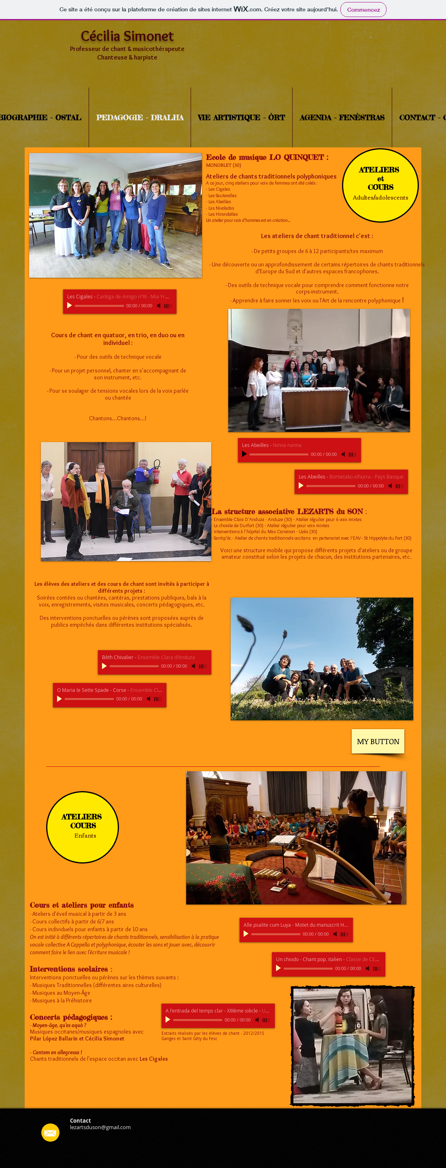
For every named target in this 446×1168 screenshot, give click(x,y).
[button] (115, 215)
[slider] (168, 306)
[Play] (70, 305)
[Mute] (159, 306)
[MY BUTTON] (378, 741)
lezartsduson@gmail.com (100, 1127)
